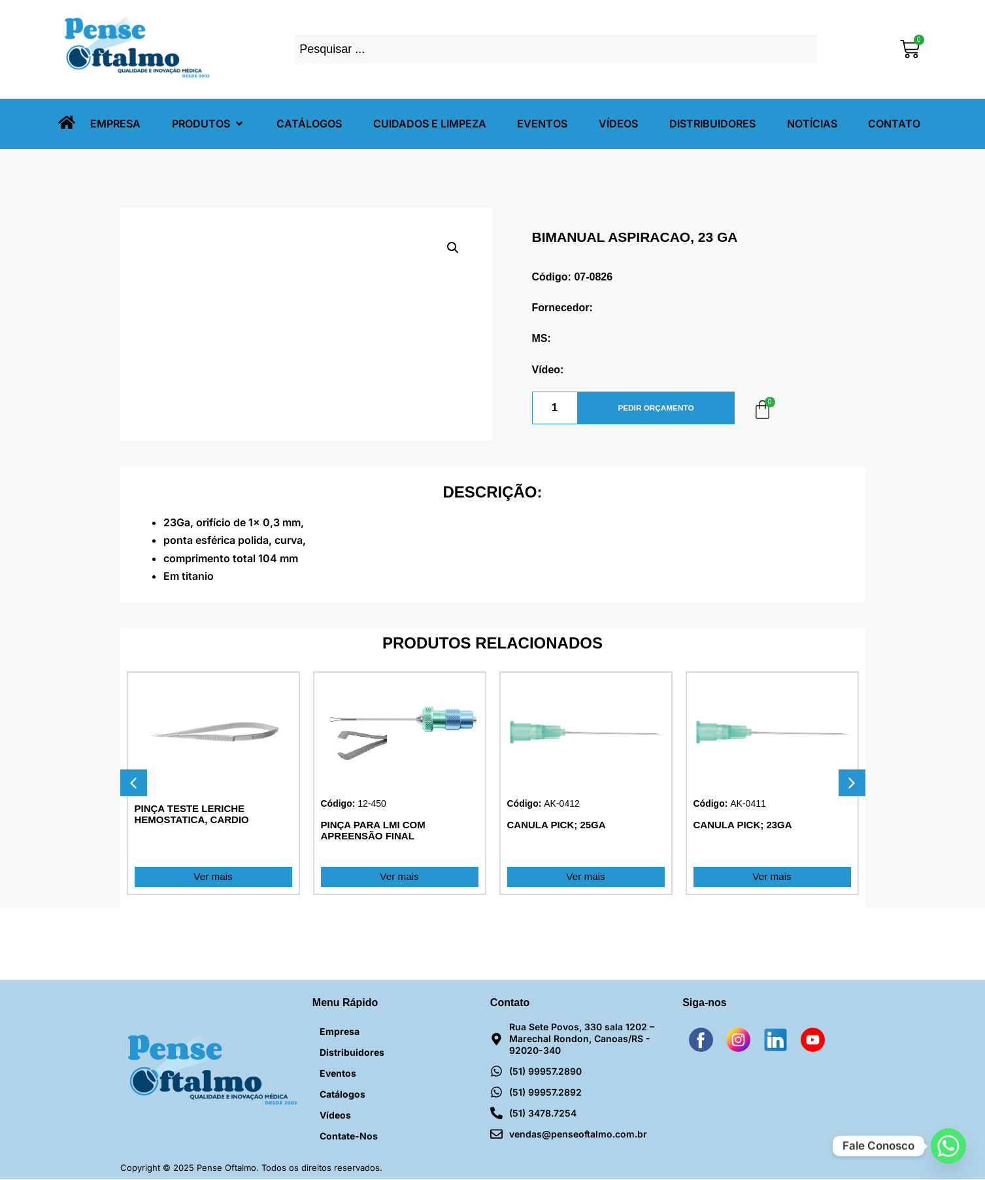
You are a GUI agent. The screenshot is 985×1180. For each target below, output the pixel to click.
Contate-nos (349, 1136)
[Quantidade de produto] (555, 408)
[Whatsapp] (948, 1146)
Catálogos (342, 1094)
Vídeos (335, 1115)
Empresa (339, 1031)
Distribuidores (352, 1052)
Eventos (338, 1073)
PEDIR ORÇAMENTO (655, 408)
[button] (208, 124)
